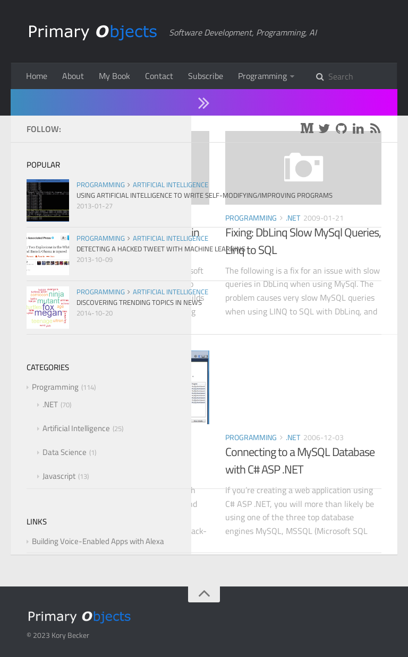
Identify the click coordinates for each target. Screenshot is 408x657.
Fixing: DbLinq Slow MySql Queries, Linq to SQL (303, 241)
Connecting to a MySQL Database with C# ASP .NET (300, 460)
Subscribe (205, 75)
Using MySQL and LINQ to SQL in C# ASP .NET (126, 241)
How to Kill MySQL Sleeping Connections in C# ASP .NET (115, 460)
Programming (262, 75)
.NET (121, 217)
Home (36, 75)
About (73, 75)
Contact (159, 75)
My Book (114, 75)
